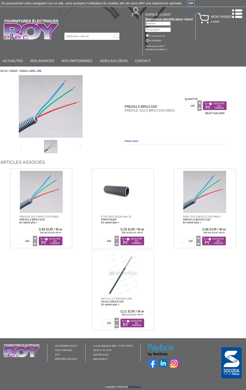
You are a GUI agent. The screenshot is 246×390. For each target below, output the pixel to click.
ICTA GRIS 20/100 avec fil (116, 216)
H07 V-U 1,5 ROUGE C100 (116, 298)
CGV (57, 354)
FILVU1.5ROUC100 (112, 301)
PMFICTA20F (109, 219)
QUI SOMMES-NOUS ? (66, 346)
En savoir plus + (28, 222)
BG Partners (135, 387)
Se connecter (154, 40)
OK (191, 3)
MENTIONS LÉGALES (66, 359)
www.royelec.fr (100, 359)
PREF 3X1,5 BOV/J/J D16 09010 (201, 216)
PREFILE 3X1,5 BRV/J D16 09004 (39, 216)
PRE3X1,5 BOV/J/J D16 (196, 219)
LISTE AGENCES (63, 350)
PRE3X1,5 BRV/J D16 (31, 219)
